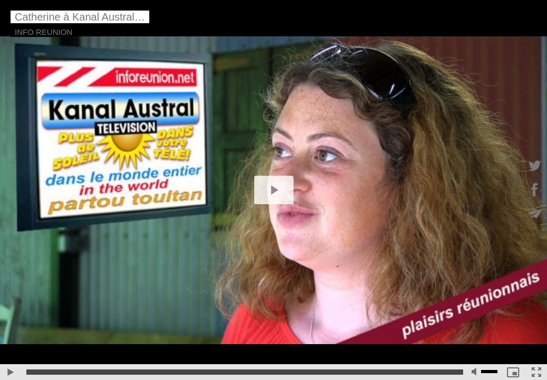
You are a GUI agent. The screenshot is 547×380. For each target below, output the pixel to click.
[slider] (244, 372)
